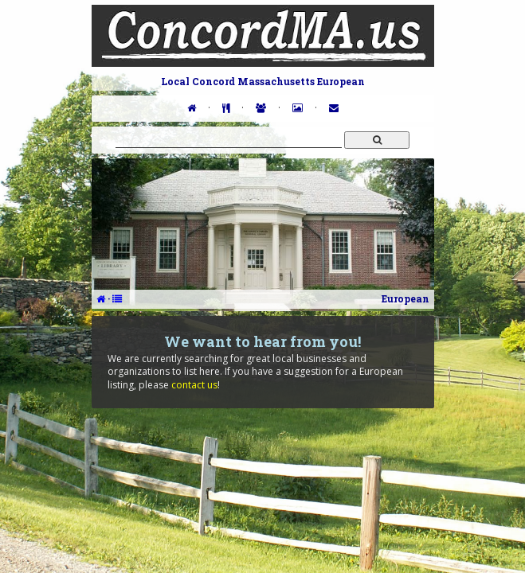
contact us (194, 385)
